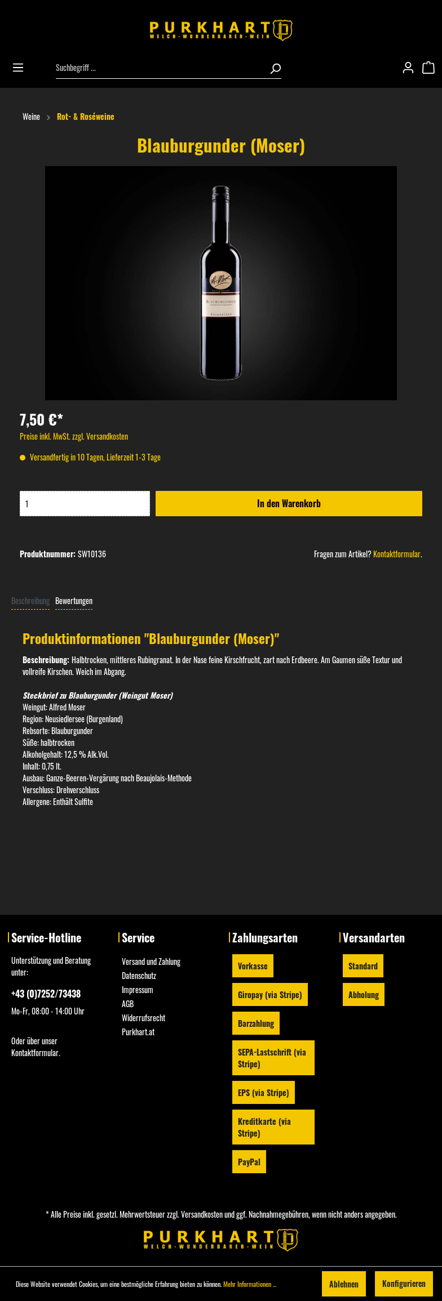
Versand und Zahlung (151, 961)
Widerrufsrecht (143, 1017)
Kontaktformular (397, 554)
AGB (128, 1003)
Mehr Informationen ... (249, 1284)
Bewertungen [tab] (73, 600)
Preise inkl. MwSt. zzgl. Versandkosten (74, 436)
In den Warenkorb (289, 503)
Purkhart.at (138, 1032)
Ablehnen (344, 1284)
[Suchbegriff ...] (159, 67)
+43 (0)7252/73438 (46, 993)
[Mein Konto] (411, 67)
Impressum (137, 989)
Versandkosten (202, 1214)
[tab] (30, 600)
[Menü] (21, 67)
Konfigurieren (404, 1283)
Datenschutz (139, 975)
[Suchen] (271, 67)
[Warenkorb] (432, 67)
